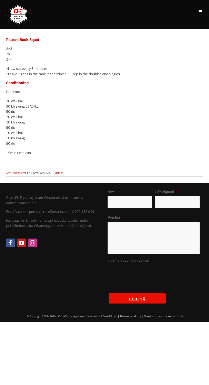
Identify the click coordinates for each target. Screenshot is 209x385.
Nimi (113, 192)
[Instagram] (32, 243)
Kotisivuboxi (175, 316)
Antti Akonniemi (16, 173)
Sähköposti (166, 192)
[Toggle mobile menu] (201, 10)
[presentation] (139, 275)
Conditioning (17, 82)
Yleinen (59, 173)
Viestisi (115, 217)
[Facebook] (10, 243)
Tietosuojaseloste (130, 316)
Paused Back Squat (22, 39)
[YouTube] (21, 243)
